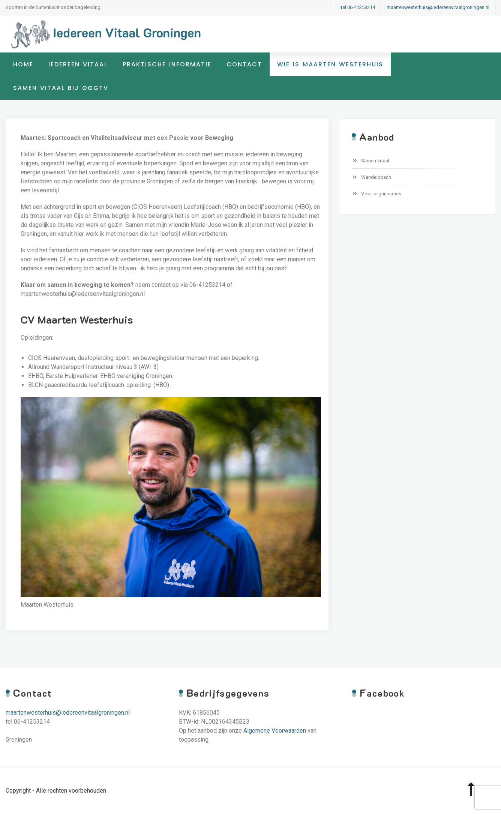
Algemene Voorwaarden (274, 730)
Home (23, 64)
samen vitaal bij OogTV (60, 88)
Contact (244, 64)
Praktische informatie (167, 64)
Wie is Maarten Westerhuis (330, 64)
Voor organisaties (381, 193)
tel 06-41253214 (358, 7)
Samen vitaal (375, 160)
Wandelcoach (376, 177)
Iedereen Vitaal (78, 64)
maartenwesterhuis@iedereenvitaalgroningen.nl (438, 7)
